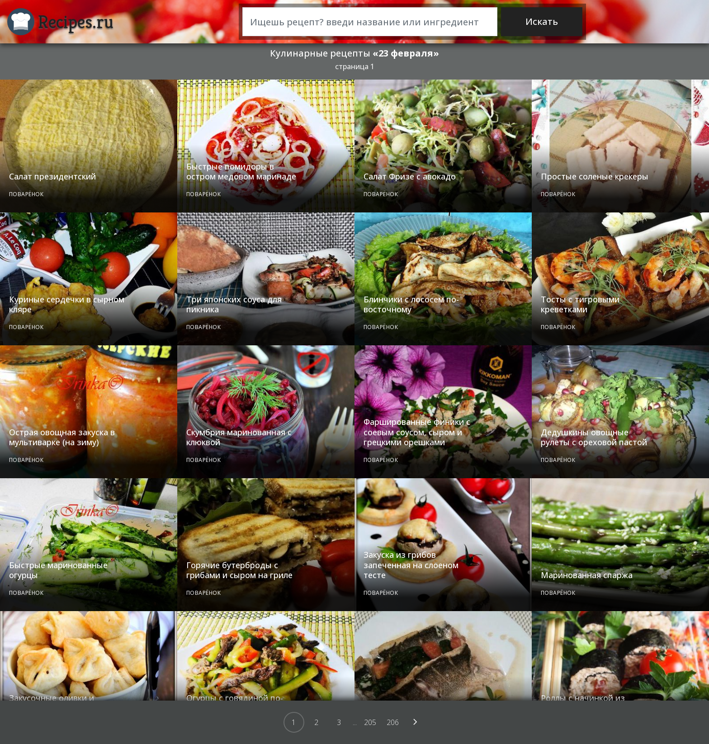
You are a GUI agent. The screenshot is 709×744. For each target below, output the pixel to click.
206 (393, 722)
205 (370, 722)
